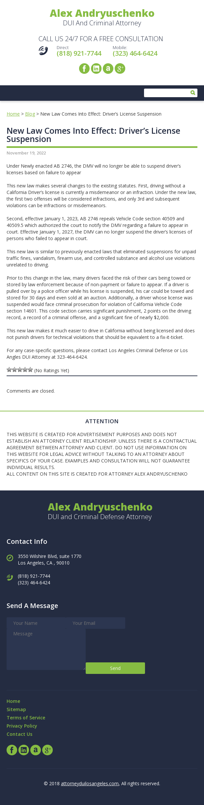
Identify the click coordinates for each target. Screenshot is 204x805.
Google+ (120, 68)
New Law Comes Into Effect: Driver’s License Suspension (93, 134)
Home (13, 114)
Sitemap (16, 709)
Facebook (84, 68)
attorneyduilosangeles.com (90, 783)
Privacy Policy (22, 726)
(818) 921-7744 (79, 53)
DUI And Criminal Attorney (102, 17)
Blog (30, 114)
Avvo (108, 68)
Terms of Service (26, 717)
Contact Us (19, 734)
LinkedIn (96, 68)
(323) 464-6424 (135, 53)
